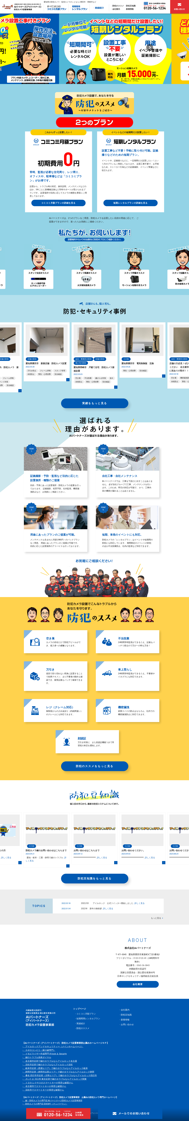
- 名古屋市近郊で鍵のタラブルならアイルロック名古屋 (50, 1061)
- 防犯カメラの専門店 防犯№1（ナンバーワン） (45, 1104)
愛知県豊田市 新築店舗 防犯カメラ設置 (46, 363)
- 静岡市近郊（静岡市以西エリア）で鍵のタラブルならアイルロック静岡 (58, 1072)
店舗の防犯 (32, 359)
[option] (94, 49)
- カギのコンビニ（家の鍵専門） (39, 1050)
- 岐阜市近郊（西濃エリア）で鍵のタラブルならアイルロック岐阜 (55, 1068)
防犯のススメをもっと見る (94, 766)
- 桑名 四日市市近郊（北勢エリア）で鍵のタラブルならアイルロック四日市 (60, 1075)
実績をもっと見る (94, 403)
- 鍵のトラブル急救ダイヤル (37, 1057)
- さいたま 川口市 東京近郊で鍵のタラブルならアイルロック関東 (55, 1079)
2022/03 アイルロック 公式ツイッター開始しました (113, 903)
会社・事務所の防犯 (83, 359)
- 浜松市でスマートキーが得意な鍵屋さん (43, 1090)
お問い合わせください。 (133, 850)
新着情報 (130, 9)
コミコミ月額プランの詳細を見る (58, 203)
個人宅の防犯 (80, 363)
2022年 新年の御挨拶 (97, 908)
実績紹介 (80, 1023)
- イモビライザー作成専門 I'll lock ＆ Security (45, 1053)
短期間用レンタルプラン (88, 1018)
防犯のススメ (118, 6)
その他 (126, 359)
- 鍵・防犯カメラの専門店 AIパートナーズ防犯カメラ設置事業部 (52, 1100)
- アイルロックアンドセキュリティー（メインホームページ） (53, 1046)
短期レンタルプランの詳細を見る (130, 203)
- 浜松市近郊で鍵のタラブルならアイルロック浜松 (48, 1064)
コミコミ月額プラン (86, 1013)
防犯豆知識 (131, 6)
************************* (90, 857)
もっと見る (156, 918)
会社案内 (116, 9)
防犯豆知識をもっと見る (95, 878)
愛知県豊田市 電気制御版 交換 (137, 363)
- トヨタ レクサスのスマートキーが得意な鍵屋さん (48, 1082)
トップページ (79, 1009)
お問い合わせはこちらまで (86, 850)
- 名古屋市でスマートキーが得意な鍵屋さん (44, 1086)
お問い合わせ (127, 1024)
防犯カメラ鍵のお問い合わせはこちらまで (46, 850)
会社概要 (138, 984)
